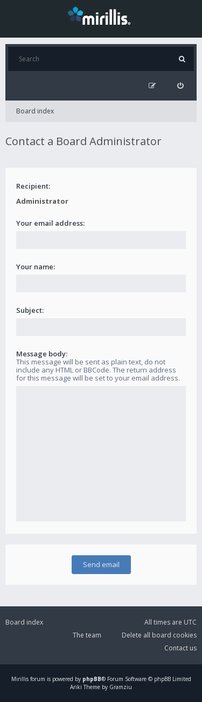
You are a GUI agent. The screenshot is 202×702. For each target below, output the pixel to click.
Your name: (35, 266)
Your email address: (50, 223)
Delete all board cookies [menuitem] (159, 635)
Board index (35, 111)
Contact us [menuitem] (180, 648)
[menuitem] (180, 86)
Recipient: (33, 186)
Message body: (41, 354)
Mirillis (20, 679)
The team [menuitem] (87, 635)
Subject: (30, 310)
